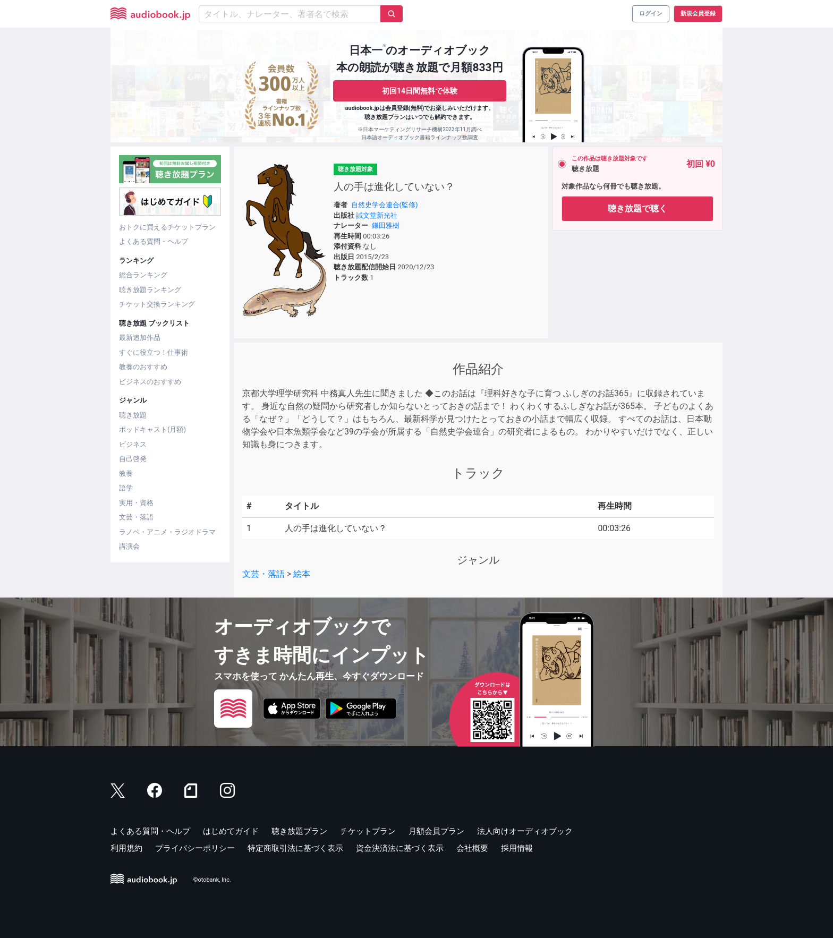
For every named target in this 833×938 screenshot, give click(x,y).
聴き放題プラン (299, 831)
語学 (126, 488)
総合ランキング (143, 275)
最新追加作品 (139, 338)
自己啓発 (133, 459)
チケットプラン (368, 831)
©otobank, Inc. (212, 879)
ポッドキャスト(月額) (152, 429)
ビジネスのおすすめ (150, 382)
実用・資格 (136, 503)
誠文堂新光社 (376, 215)
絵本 (301, 574)
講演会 (129, 546)
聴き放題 (133, 415)
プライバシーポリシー (195, 848)
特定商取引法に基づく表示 (295, 848)
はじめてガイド (231, 831)
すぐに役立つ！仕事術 (153, 352)
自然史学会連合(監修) (384, 205)
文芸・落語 (136, 517)
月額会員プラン (436, 831)
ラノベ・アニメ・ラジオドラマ (167, 532)
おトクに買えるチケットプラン (167, 227)
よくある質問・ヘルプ (153, 241)
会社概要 (472, 848)
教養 (126, 473)
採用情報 (517, 848)
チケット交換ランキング (157, 304)
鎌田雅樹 (386, 225)
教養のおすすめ (143, 367)
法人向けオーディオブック (525, 831)
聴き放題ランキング (150, 290)
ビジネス (133, 444)
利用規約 (126, 848)
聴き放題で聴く (637, 208)
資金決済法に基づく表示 (400, 848)
